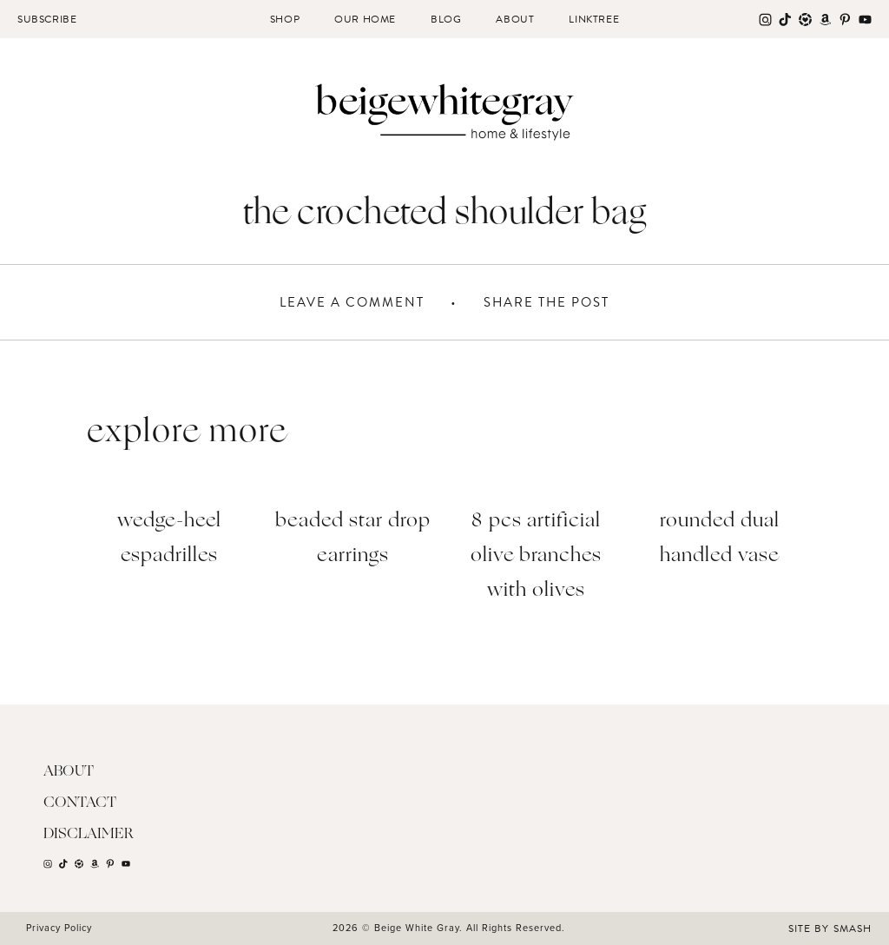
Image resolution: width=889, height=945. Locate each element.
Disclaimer (88, 834)
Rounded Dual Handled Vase (720, 539)
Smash (852, 928)
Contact (79, 803)
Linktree (594, 19)
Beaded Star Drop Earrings (353, 539)
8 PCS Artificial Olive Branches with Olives (536, 556)
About (515, 19)
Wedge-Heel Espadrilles (169, 539)
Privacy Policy (59, 928)
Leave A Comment (352, 302)
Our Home (365, 19)
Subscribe (46, 19)
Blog (446, 19)
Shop (285, 19)
